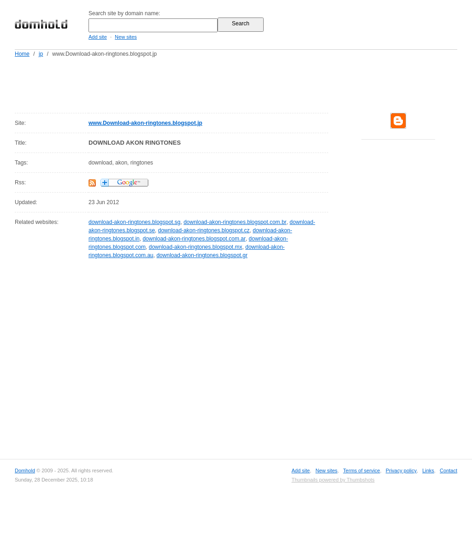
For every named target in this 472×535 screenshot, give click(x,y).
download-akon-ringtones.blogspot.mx (195, 247)
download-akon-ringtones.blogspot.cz (204, 230)
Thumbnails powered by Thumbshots (332, 479)
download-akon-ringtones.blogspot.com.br (234, 222)
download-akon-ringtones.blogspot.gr (201, 255)
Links (428, 470)
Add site (97, 37)
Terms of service (361, 470)
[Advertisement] (253, 83)
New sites (126, 37)
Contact (448, 470)
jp (41, 54)
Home (22, 54)
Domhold (25, 470)
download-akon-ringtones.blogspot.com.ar (193, 238)
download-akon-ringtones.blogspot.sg (134, 222)
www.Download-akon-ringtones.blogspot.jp (145, 123)
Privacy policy (401, 470)
